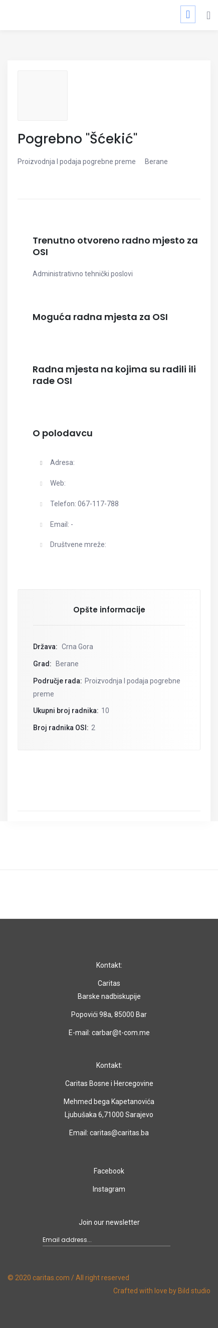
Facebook (109, 1171)
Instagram (109, 1189)
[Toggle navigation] (187, 14)
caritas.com (51, 1278)
